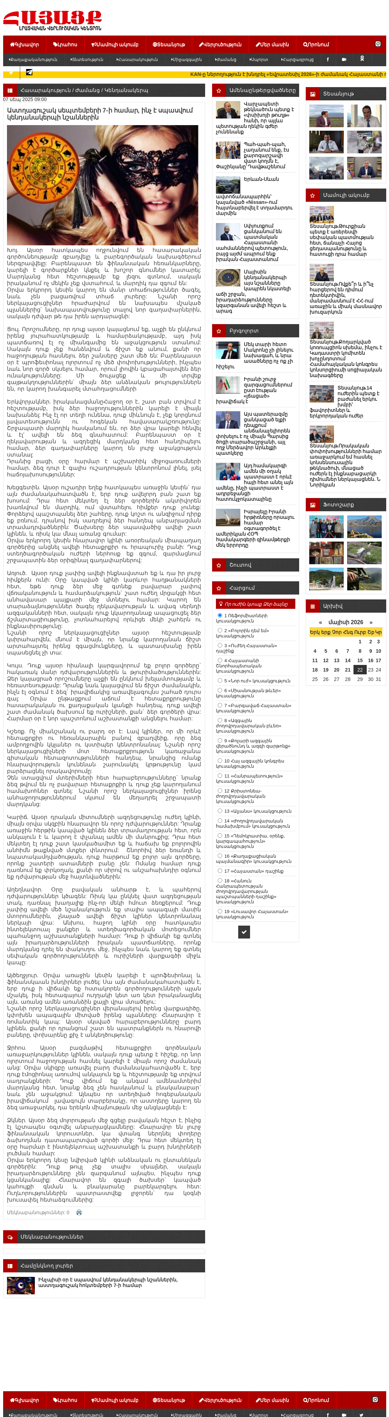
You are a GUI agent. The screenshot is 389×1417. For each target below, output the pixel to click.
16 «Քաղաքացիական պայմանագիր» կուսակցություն (253, 858)
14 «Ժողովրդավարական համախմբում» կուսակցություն (253, 823)
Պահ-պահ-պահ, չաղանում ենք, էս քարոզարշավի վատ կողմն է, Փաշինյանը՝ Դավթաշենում (252, 155)
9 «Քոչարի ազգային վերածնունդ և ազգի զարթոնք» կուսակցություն (253, 746)
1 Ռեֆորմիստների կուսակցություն (242, 618)
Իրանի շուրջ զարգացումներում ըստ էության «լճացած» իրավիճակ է (254, 390)
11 (315, 660)
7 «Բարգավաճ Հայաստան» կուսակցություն (253, 708)
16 (371, 660)
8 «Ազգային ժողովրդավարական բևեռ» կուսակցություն (248, 726)
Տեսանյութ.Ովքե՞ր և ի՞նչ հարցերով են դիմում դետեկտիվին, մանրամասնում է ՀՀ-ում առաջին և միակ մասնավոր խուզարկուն (346, 298)
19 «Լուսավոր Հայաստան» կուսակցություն (252, 914)
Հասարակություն (137, 59)
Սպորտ (259, 59)
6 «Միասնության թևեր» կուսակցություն (248, 693)
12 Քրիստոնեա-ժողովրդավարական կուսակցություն (240, 796)
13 (337, 660)
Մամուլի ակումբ (115, 44)
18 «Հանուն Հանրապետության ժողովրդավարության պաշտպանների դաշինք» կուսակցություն (246, 891)
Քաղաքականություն (33, 59)
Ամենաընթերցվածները (262, 90)
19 (326, 670)
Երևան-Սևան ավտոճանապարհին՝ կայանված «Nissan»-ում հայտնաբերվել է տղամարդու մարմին (254, 196)
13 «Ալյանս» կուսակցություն (257, 811)
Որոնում (316, 44)
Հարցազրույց (297, 59)
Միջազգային (186, 59)
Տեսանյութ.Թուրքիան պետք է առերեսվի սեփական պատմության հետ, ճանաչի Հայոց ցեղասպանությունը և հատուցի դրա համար (342, 240)
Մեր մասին (272, 44)
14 (348, 660)
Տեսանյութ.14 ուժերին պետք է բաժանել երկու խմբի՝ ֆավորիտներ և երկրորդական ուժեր (345, 402)
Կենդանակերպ (126, 90)
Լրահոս (65, 44)
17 (378, 660)
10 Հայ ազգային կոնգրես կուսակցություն (250, 763)
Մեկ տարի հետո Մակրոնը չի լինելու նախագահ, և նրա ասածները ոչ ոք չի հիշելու (255, 355)
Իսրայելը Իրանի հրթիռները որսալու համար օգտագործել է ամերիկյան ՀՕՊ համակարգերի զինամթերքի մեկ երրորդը (255, 528)
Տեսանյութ (169, 44)
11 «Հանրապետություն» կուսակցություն (249, 778)
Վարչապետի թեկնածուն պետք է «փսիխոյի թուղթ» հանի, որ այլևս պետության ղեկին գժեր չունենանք (255, 118)
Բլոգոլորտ (244, 331)
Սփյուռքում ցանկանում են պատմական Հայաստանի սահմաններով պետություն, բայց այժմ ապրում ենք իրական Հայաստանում (252, 242)
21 (348, 670)
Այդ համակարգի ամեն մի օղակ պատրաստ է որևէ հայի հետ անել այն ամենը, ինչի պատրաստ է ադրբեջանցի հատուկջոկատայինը (255, 482)
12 (326, 660)
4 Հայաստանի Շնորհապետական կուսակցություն (239, 666)
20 (337, 670)
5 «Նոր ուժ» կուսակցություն (257, 680)
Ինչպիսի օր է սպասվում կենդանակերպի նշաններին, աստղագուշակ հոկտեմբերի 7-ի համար (108, 1282)
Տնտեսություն (87, 59)
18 (315, 670)
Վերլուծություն (220, 44)
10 (378, 651)
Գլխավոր (24, 44)
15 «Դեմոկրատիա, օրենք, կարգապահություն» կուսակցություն (250, 841)
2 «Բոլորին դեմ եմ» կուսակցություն (242, 633)
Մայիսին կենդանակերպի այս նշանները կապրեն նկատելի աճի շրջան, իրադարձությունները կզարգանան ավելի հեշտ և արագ (253, 291)
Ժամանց (225, 59)
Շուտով (240, 565)
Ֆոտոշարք (338, 504)
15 (360, 660)
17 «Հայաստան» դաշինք (253, 871)
